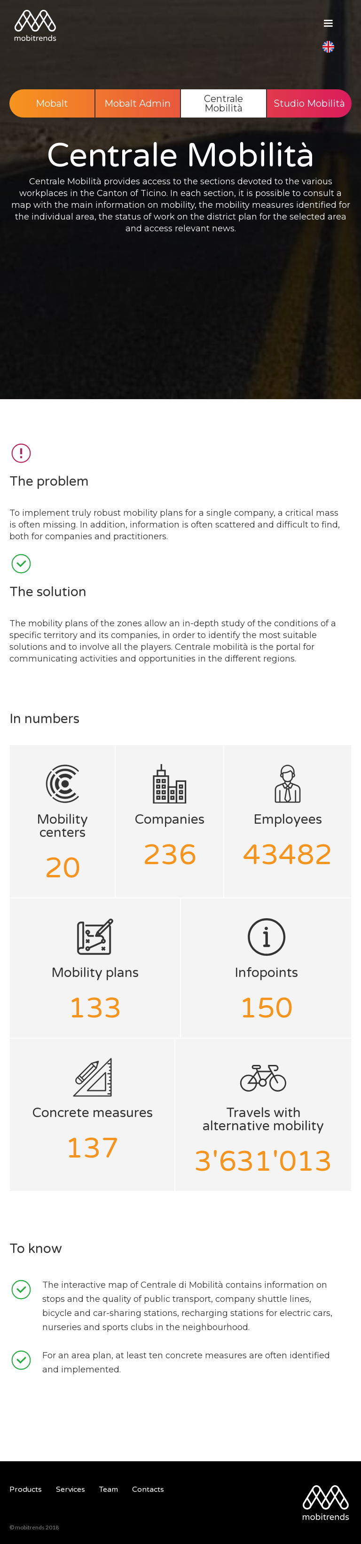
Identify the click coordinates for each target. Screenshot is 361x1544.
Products (25, 1489)
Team (108, 1489)
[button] (328, 28)
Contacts (148, 1489)
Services (70, 1489)
